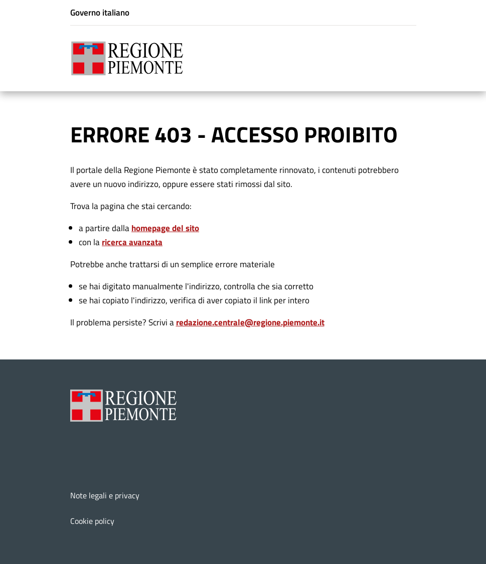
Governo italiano (99, 12)
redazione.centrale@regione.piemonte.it (250, 322)
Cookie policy (92, 521)
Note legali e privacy (104, 495)
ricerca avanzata (132, 242)
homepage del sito (165, 228)
